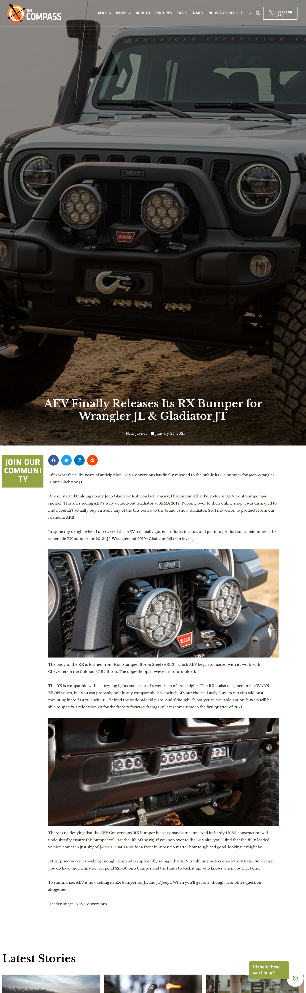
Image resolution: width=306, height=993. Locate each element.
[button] (105, 13)
